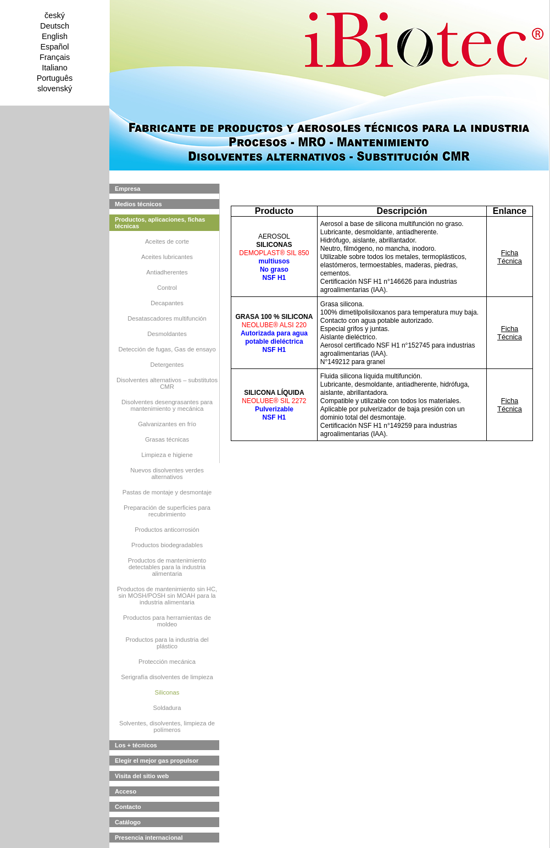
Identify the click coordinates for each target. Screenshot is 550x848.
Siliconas (167, 692)
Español (54, 46)
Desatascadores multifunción (167, 318)
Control (167, 287)
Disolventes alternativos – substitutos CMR (167, 383)
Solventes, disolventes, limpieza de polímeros (167, 726)
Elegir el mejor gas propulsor (156, 760)
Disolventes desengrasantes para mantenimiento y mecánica (167, 405)
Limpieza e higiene (166, 454)
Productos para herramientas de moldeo (167, 620)
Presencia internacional (149, 837)
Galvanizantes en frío (167, 424)
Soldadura (167, 707)
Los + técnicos (136, 745)
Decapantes (167, 303)
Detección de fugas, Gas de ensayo (166, 349)
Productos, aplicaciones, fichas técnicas (160, 222)
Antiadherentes (166, 272)
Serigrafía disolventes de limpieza (167, 677)
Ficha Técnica (509, 257)
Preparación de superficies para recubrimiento (167, 510)
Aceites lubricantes (167, 257)
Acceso (125, 791)
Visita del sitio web (142, 776)
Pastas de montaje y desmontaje (167, 492)
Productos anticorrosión (167, 529)
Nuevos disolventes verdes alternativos (167, 473)
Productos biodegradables (167, 545)
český (55, 15)
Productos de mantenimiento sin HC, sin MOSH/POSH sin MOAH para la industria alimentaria (167, 595)
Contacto (128, 806)
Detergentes (167, 364)
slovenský (54, 88)
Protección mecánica (167, 661)
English (55, 36)
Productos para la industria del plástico (166, 642)
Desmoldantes (167, 334)
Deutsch (54, 25)
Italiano (54, 67)
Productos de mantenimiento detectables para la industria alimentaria (167, 567)
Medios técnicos (138, 204)
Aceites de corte (167, 241)
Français (55, 57)
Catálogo (128, 822)
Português (55, 78)
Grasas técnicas (167, 439)
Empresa (127, 188)
